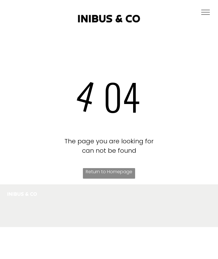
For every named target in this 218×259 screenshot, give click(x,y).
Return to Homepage (109, 171)
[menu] (205, 12)
